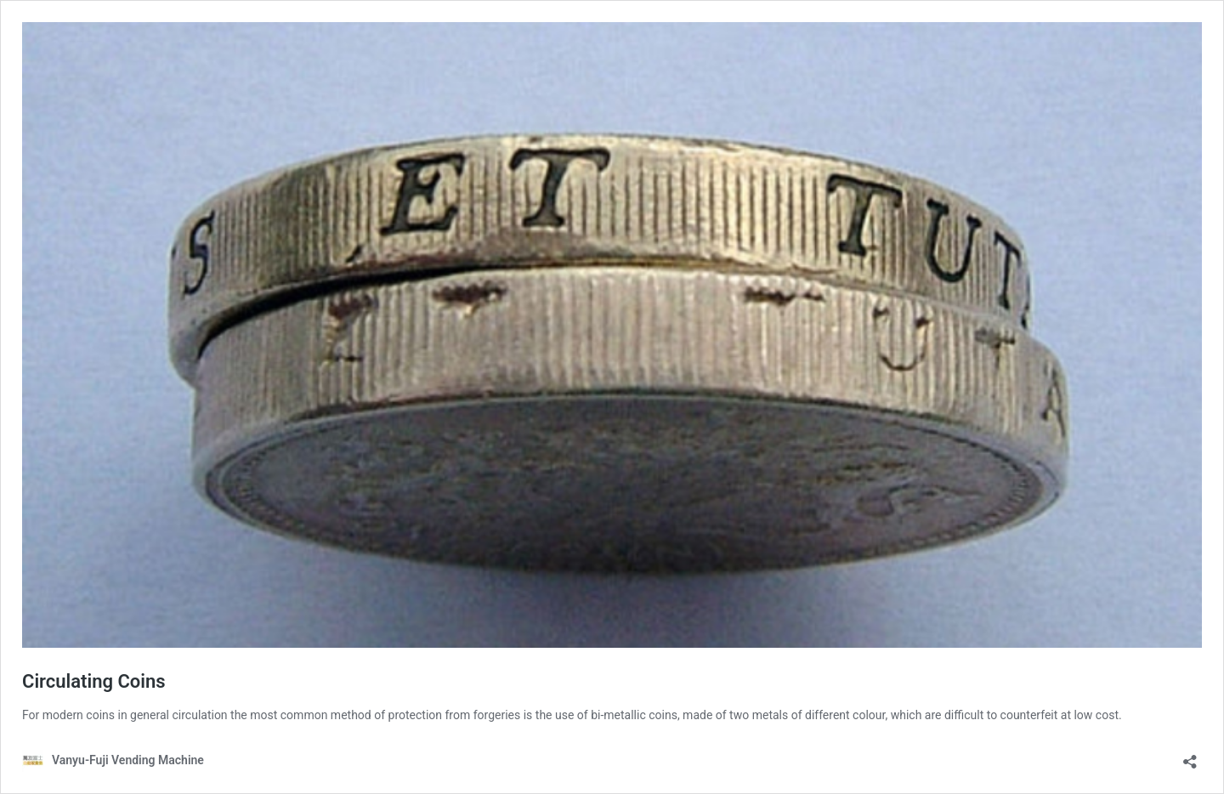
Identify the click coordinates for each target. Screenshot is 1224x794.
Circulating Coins (94, 681)
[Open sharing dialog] (1190, 756)
